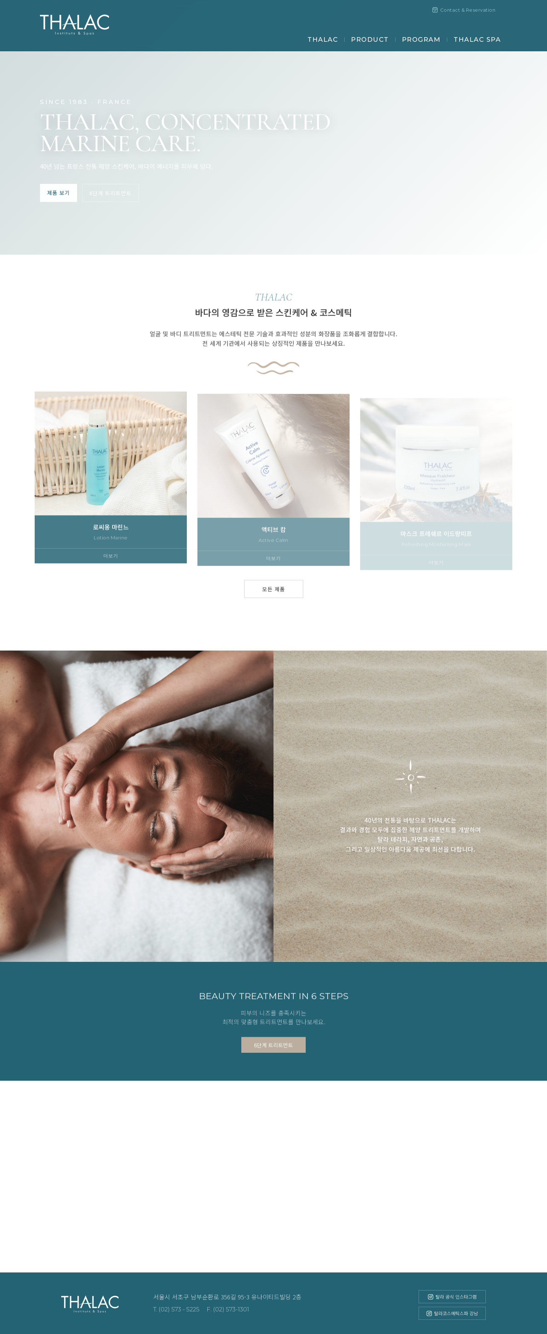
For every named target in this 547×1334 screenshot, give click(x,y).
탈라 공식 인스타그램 (452, 1296)
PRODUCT (370, 40)
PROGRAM (421, 40)
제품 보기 (58, 192)
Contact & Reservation (464, 10)
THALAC (322, 40)
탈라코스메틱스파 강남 (452, 1313)
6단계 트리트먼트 (111, 192)
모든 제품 (273, 599)
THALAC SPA (477, 40)
